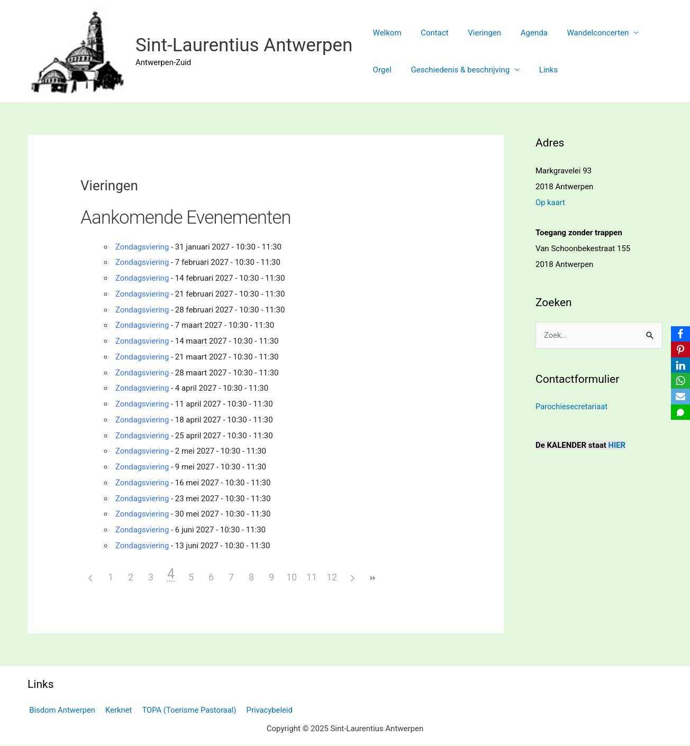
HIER (617, 444)
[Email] (680, 397)
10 (291, 577)
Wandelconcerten (582, 33)
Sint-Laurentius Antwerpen (243, 45)
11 (311, 577)
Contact (429, 33)
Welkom (385, 33)
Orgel (380, 70)
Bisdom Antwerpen (61, 710)
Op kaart (550, 202)
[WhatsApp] (680, 381)
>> (372, 578)
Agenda (522, 33)
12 (331, 577)
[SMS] (680, 413)
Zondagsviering (142, 247)
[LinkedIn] (680, 365)
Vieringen (476, 33)
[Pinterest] (680, 349)
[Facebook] (680, 334)
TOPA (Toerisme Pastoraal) (185, 710)
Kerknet (116, 710)
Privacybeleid (264, 710)
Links (539, 70)
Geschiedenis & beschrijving (455, 70)
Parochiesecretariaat (572, 406)
